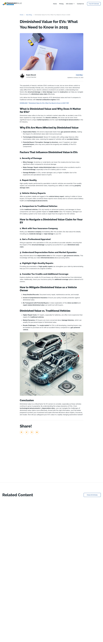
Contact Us (80, 4)
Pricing (61, 4)
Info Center (70, 3)
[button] (21, 432)
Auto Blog (29, 15)
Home (55, 4)
